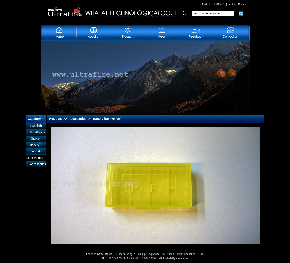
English (231, 4)
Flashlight (36, 125)
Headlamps (37, 132)
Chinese (242, 4)
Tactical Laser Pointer (34, 154)
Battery (34, 145)
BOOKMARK (218, 4)
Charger (35, 138)
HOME (204, 4)
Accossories (38, 164)
